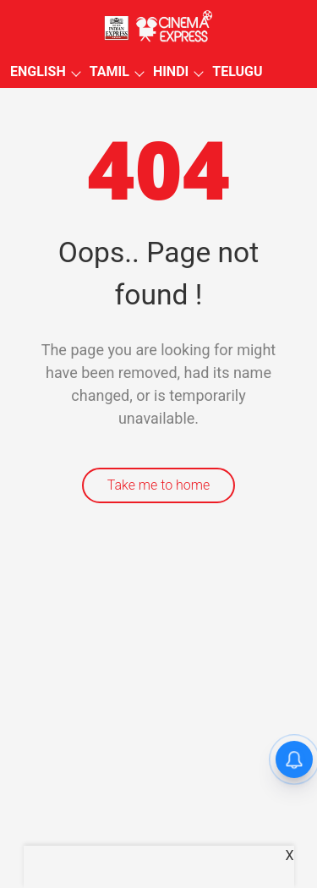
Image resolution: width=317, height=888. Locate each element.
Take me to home (158, 485)
